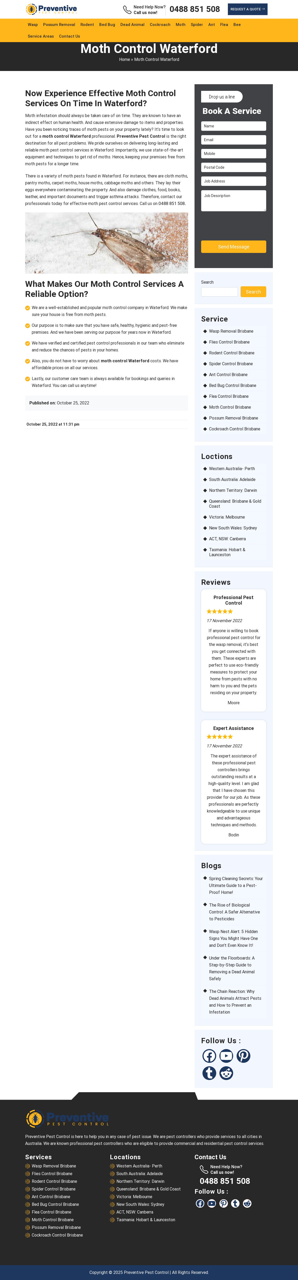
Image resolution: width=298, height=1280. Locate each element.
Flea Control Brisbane (229, 396)
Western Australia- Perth (232, 468)
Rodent (87, 24)
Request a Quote (248, 9)
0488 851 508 (195, 9)
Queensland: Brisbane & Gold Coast (235, 504)
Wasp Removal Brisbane (231, 331)
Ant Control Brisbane (228, 374)
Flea (224, 24)
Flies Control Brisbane (229, 342)
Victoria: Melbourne (227, 517)
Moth (181, 24)
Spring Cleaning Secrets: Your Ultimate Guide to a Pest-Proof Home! (236, 885)
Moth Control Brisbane (230, 407)
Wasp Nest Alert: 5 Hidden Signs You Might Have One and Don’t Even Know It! (233, 938)
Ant (211, 24)
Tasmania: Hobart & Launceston (227, 552)
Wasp (33, 24)
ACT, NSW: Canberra (227, 538)
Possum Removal (59, 24)
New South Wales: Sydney (233, 527)
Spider (197, 24)
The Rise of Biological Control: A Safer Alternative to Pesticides (234, 912)
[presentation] (231, 223)
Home (124, 59)
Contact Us (69, 36)
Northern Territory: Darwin (233, 490)
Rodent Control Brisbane (231, 352)
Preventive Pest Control (146, 1272)
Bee (237, 24)
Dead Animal (132, 24)
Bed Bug (107, 24)
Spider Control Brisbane (231, 363)
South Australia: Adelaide (232, 479)
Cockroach (160, 24)
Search (207, 282)
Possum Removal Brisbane (233, 418)
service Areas (41, 36)
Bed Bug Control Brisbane (232, 385)
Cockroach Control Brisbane (234, 428)
